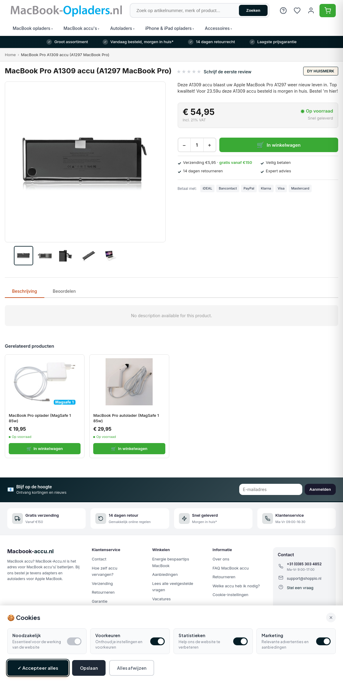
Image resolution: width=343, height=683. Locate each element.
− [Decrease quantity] (184, 145)
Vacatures (161, 598)
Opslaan (89, 668)
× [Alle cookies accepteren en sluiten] (331, 617)
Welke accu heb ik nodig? (236, 585)
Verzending (102, 583)
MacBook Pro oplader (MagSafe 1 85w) (40, 418)
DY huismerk (320, 71)
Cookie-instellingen (231, 594)
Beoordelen (64, 291)
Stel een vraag (300, 587)
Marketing (272, 635)
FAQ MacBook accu (231, 568)
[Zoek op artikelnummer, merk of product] (199, 10)
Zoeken (253, 10)
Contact (99, 559)
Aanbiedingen (165, 574)
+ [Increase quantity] (209, 145)
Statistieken (192, 635)
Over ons (221, 559)
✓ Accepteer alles (37, 668)
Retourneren (103, 592)
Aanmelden (320, 489)
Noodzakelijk (26, 635)
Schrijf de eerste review (227, 71)
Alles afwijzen (131, 668)
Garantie (99, 601)
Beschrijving (24, 291)
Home (10, 54)
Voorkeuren (107, 635)
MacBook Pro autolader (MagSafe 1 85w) (126, 418)
